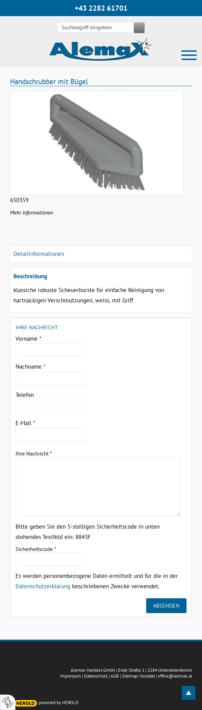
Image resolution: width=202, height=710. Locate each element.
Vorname (28, 338)
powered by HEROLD (59, 703)
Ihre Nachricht (34, 453)
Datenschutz (96, 676)
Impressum (70, 676)
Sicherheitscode (36, 549)
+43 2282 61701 (101, 8)
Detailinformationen (38, 254)
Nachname (31, 366)
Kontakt (148, 676)
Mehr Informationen (31, 212)
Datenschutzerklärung (43, 586)
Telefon (25, 395)
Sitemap (130, 676)
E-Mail (25, 423)
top (192, 689)
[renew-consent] (8, 702)
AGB (115, 676)
